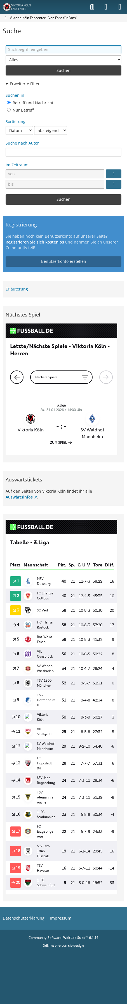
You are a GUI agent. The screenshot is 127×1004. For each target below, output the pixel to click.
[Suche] (91, 7)
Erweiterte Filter (25, 83)
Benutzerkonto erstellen (63, 261)
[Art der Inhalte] (63, 59)
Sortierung (15, 121)
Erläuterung (17, 289)
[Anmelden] (105, 7)
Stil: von (63, 945)
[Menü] (119, 7)
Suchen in (15, 95)
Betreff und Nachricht (30, 102)
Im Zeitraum (17, 164)
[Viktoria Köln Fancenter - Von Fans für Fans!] (20, 7)
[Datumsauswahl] (113, 173)
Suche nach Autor (22, 143)
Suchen (63, 70)
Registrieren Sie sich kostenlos (35, 242)
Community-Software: (63, 937)
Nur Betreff (20, 110)
